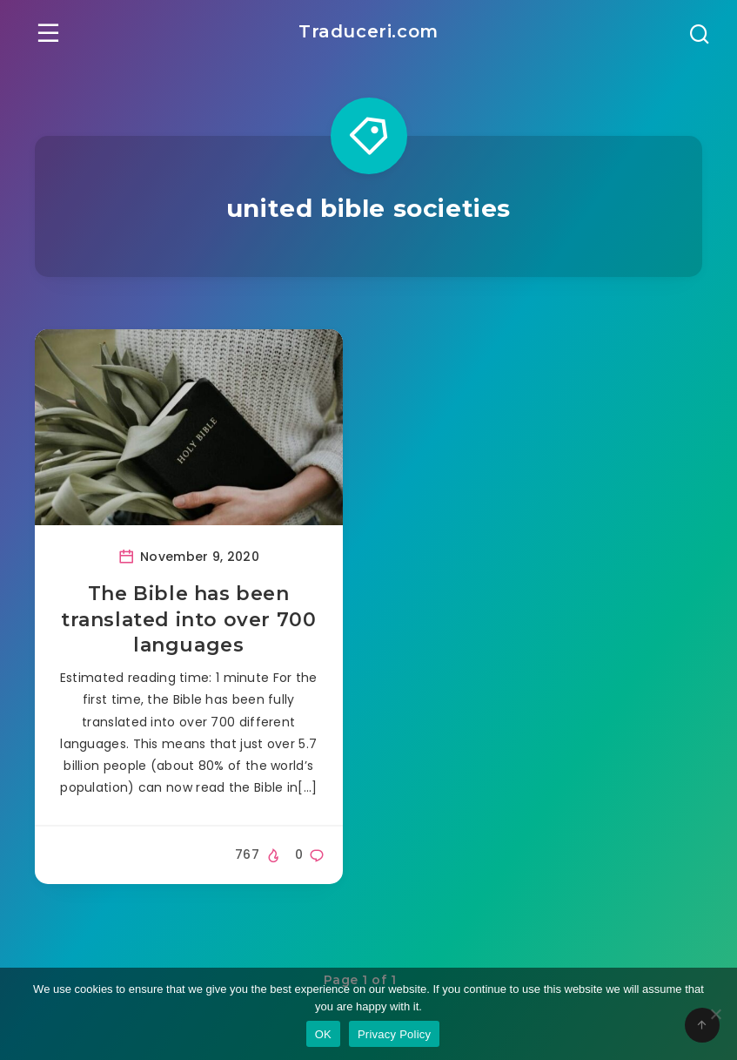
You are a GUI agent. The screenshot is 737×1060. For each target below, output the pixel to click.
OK (323, 1034)
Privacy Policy (394, 1034)
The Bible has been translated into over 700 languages (188, 616)
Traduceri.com (368, 31)
